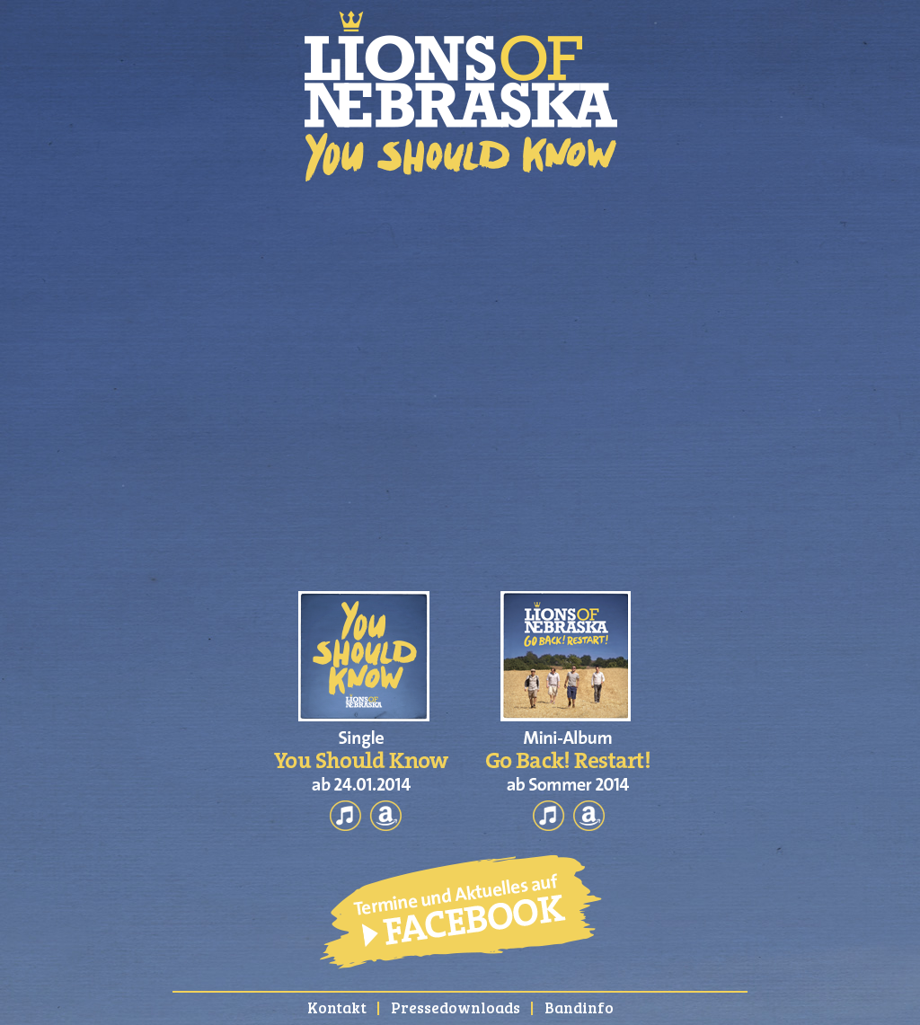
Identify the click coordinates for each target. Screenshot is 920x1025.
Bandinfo (579, 1007)
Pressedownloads (455, 1007)
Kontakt (337, 1007)
